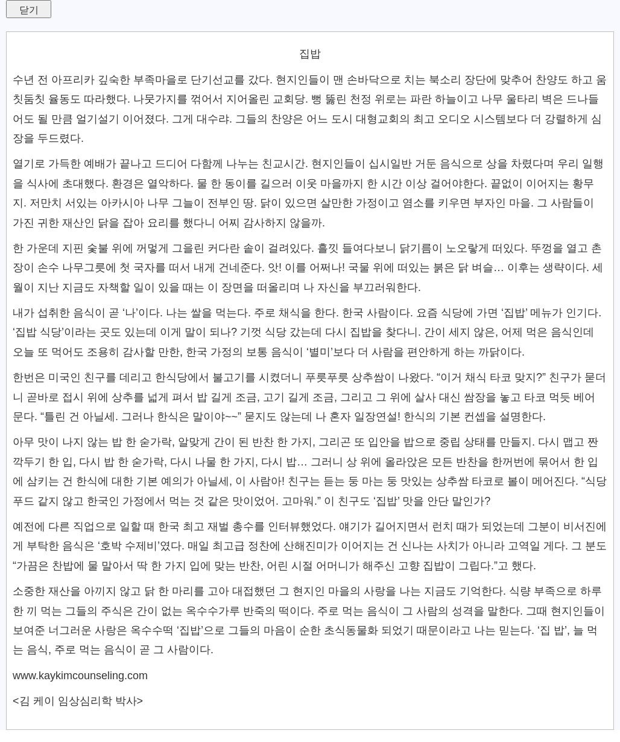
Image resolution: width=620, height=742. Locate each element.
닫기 (29, 10)
